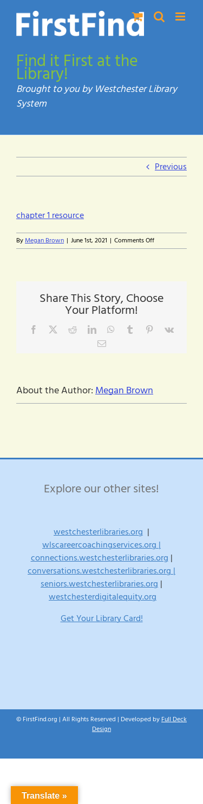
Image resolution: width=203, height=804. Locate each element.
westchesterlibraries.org (98, 532)
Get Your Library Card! (102, 618)
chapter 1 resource (50, 215)
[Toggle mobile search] (159, 16)
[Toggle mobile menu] (181, 16)
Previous (171, 167)
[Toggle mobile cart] (137, 16)
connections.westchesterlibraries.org (99, 558)
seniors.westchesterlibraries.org (99, 584)
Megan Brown (44, 240)
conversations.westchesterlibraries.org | (101, 571)
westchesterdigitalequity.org (102, 597)
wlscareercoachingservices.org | (101, 545)
